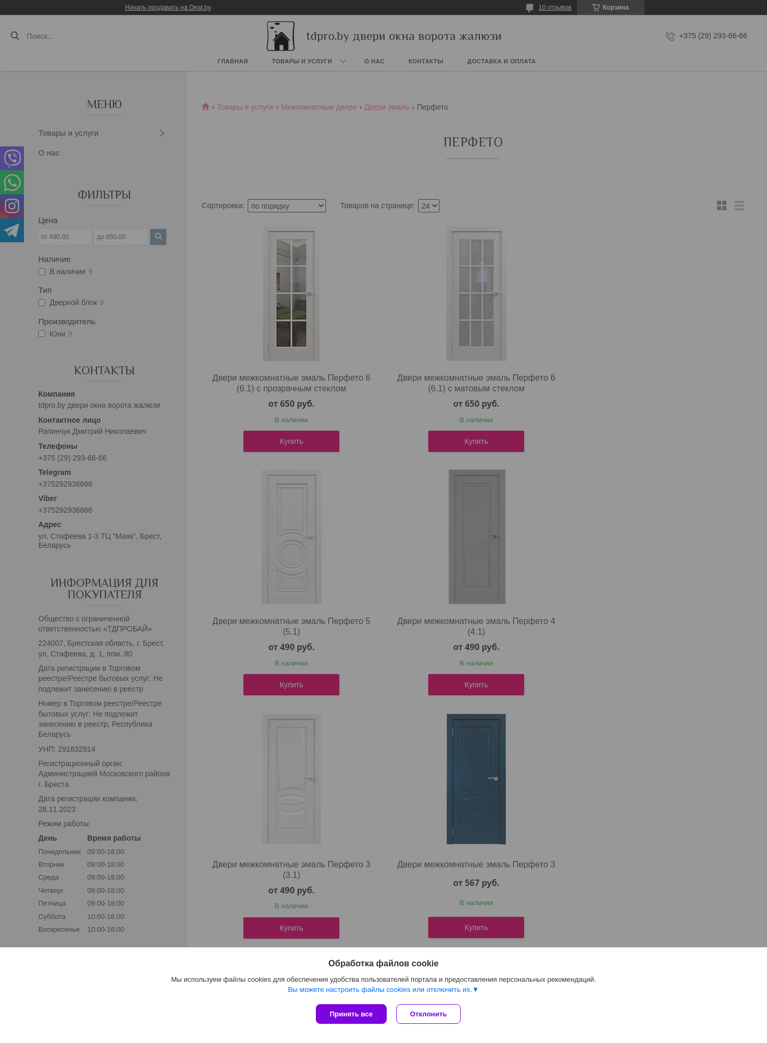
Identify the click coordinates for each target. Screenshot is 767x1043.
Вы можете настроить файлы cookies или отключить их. (380, 991)
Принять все (351, 1014)
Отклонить (429, 1014)
